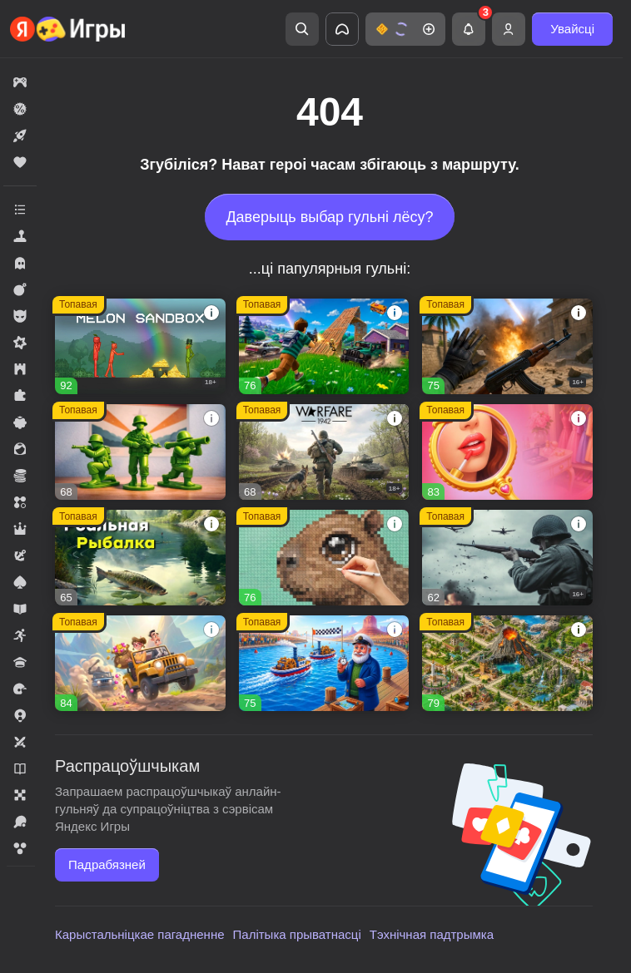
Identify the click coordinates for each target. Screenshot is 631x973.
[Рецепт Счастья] (507, 452)
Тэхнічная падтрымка (432, 934)
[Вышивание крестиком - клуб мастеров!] (324, 557)
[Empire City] (507, 663)
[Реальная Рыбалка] (140, 557)
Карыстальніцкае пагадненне (140, 934)
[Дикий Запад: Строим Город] (324, 663)
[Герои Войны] (507, 557)
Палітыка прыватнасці (297, 934)
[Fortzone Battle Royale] (324, 346)
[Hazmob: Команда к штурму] (507, 346)
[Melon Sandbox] (140, 346)
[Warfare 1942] (324, 452)
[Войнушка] (140, 452)
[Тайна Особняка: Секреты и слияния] (140, 663)
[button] (405, 29)
